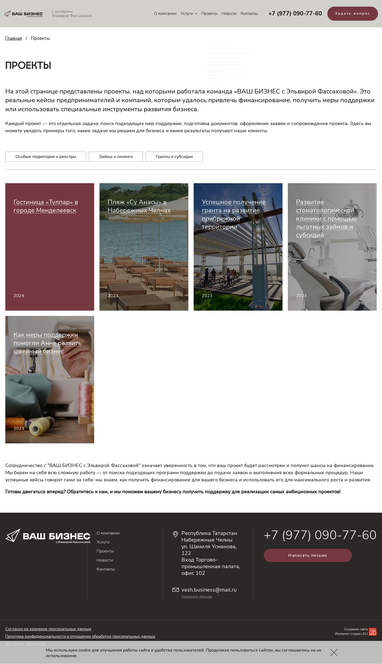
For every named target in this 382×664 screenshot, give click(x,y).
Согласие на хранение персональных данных (48, 629)
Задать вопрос (351, 13)
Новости (226, 13)
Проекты (207, 13)
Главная (13, 39)
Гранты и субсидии (174, 157)
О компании (163, 13)
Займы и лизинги (116, 157)
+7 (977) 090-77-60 (293, 14)
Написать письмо (196, 596)
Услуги (186, 13)
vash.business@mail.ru (209, 590)
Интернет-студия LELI (351, 634)
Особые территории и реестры (45, 157)
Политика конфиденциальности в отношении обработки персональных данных (80, 637)
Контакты (246, 13)
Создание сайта (356, 630)
